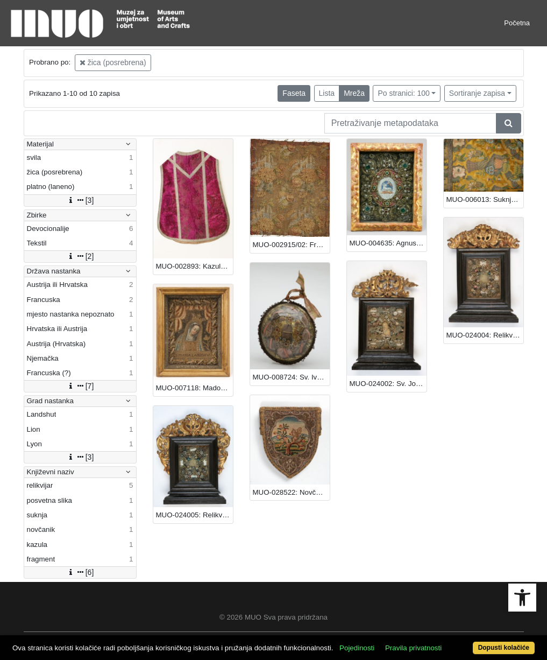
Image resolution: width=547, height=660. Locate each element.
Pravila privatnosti (413, 648)
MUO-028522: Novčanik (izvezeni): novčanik (291, 492)
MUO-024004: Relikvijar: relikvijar (484, 335)
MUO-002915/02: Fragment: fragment (291, 245)
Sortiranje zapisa (477, 93)
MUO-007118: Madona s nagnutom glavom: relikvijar (194, 388)
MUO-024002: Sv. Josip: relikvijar (388, 384)
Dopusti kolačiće (503, 647)
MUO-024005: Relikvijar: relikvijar (194, 515)
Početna (517, 23)
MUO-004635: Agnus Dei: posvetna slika (388, 243)
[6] (80, 572)
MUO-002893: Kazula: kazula (194, 266)
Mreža (354, 93)
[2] (80, 256)
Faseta (294, 93)
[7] (80, 386)
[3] (80, 200)
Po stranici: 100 (404, 93)
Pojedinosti (356, 648)
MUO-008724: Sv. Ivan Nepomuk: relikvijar (291, 377)
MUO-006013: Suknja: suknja (484, 199)
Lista (327, 93)
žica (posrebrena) (113, 62)
